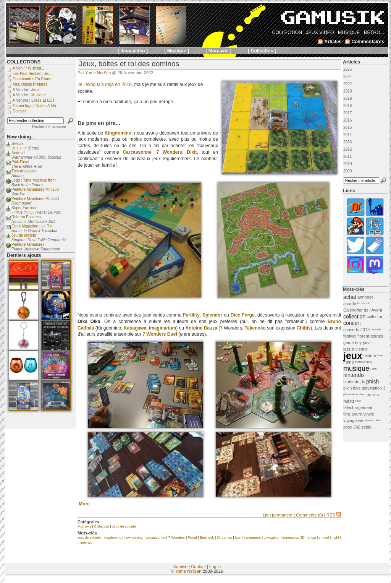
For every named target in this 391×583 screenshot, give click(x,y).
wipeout (369, 420)
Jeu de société (23, 235)
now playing (133, 537)
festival (349, 336)
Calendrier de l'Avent (362, 310)
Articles (351, 62)
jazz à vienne (355, 349)
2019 (347, 98)
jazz (366, 342)
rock (358, 401)
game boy (352, 342)
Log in (215, 566)
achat (349, 297)
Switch (17, 143)
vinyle (369, 414)
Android (17, 153)
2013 (347, 142)
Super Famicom (25, 208)
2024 (347, 77)
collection (354, 316)
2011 (347, 156)
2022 (347, 84)
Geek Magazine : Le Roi (31, 226)
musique (356, 368)
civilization (272, 537)
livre (380, 355)
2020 (347, 91)
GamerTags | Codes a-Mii (34, 106)
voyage (350, 420)
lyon (238, 537)
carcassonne (155, 537)
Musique (38, 95)
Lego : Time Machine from (33, 180)
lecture (370, 355)
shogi (312, 537)
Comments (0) (309, 515)
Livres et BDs (43, 100)
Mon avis (84, 526)
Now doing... (21, 137)
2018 (347, 106)
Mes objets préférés (30, 84)
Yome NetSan (98, 72)
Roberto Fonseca (26, 217)
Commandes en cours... (34, 79)
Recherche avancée (49, 127)
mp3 (369, 362)
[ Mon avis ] (218, 51)
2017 (347, 113)
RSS (333, 515)
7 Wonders (176, 537)
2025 (347, 69)
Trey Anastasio (24, 171)
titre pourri (352, 414)
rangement (252, 537)
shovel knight (329, 537)
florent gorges (370, 336)
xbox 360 (351, 427)
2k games (224, 537)
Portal (192, 537)
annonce (365, 297)
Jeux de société (124, 526)
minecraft (85, 542)
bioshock (363, 303)
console (376, 329)
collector (374, 316)
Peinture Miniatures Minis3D (35, 189)
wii (360, 420)
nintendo (353, 375)
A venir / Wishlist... (28, 68)
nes (373, 368)
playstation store (354, 394)
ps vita (373, 394)
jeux (352, 355)
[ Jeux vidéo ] (133, 51)
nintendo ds (354, 381)
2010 (347, 164)
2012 (347, 149)
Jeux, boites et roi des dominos (129, 64)
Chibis (304, 328)
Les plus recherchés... (32, 73)
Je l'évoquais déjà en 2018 (105, 84)
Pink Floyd (20, 162)
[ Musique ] (176, 51)
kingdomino (112, 537)
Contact (198, 566)
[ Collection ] (262, 51)
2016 (347, 120)
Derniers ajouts (24, 255)
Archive (180, 566)
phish (372, 381)
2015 (347, 127)
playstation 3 (374, 388)
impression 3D (294, 537)
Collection (101, 526)
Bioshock (207, 537)
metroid (360, 362)
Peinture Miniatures (27, 244)
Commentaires (367, 41)
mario (348, 362)
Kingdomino (118, 133)
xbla (378, 420)
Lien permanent (277, 515)
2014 (347, 135)
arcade (349, 303)
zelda (367, 427)
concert (352, 323)
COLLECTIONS (23, 62)
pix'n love (352, 388)
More (84, 504)
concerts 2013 (356, 329)
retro (348, 401)
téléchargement (357, 407)
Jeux (35, 90)
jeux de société (89, 537)
